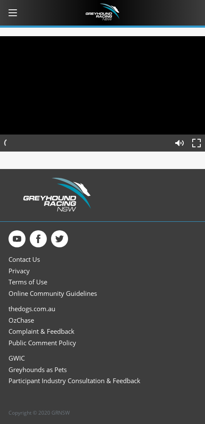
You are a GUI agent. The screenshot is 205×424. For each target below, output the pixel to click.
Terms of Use (28, 282)
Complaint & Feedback (41, 331)
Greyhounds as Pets (38, 369)
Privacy (19, 271)
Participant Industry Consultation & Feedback (74, 380)
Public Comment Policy (42, 343)
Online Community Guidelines (53, 293)
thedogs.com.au (32, 308)
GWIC (17, 358)
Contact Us (24, 259)
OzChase (21, 320)
